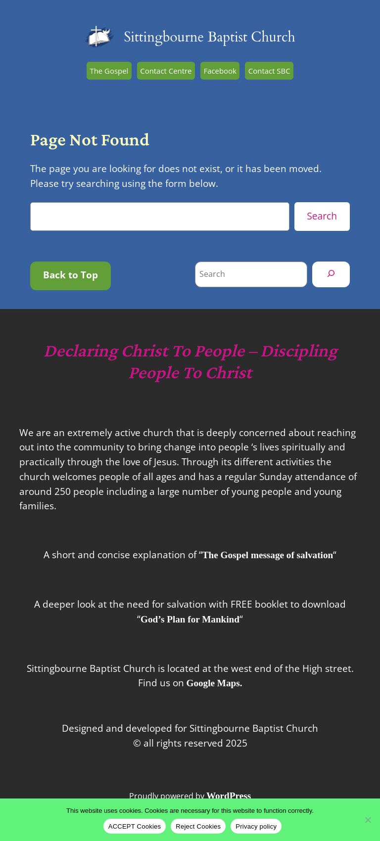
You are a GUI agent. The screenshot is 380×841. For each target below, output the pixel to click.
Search (322, 215)
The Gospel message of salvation (267, 555)
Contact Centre (165, 71)
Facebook (219, 71)
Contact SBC (269, 71)
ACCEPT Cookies (134, 826)
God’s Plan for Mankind (190, 619)
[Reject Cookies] (368, 820)
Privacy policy (256, 826)
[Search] (330, 274)
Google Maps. (214, 683)
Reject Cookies (198, 826)
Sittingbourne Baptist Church (209, 37)
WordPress (228, 796)
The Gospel (109, 71)
